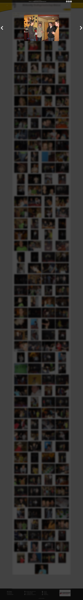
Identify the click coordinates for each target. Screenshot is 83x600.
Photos (30, 1)
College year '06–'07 (35, 1)
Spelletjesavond (43, 1)
